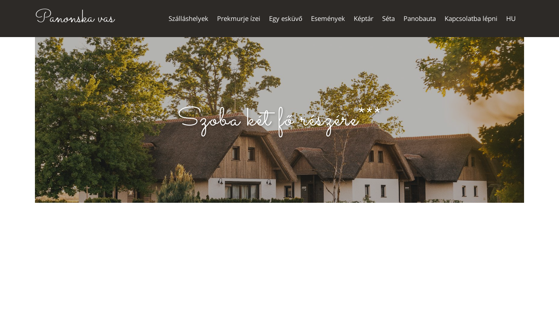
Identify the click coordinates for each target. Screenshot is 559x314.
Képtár (363, 18)
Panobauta (420, 18)
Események (328, 18)
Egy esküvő (285, 18)
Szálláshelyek (188, 18)
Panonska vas (74, 18)
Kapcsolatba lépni (471, 18)
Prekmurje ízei (238, 18)
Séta (388, 18)
